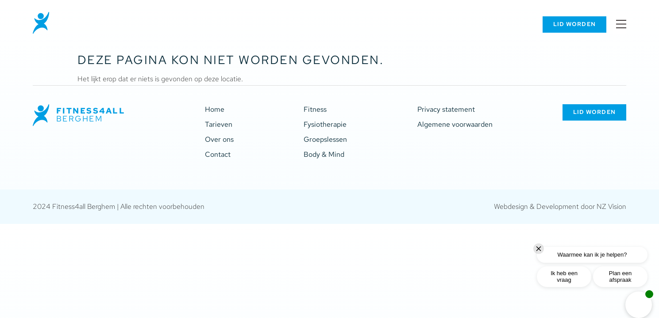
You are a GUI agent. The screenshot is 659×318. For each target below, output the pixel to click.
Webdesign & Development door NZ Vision (560, 206)
